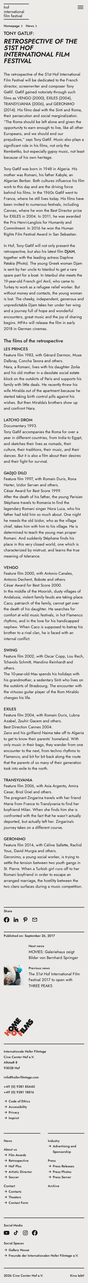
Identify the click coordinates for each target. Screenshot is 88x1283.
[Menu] (80, 7)
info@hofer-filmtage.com (21, 1077)
